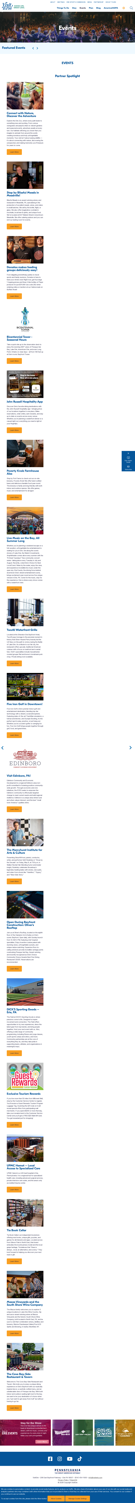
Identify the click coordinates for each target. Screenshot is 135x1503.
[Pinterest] (87, 1458)
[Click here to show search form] (131, 8)
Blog (98, 8)
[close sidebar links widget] (128, 453)
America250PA (111, 8)
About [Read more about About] (52, 2)
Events (83, 8)
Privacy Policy (63, 1480)
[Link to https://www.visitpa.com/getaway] (67, 1473)
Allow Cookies (56, 1499)
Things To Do (63, 8)
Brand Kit (73, 1480)
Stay (74, 8)
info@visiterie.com (95, 1478)
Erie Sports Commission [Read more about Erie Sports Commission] (76, 2)
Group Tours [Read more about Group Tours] (111, 2)
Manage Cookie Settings (77, 1499)
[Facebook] (50, 1458)
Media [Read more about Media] (89, 2)
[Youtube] (70, 1458)
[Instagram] (59, 1458)
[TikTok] (80, 1458)
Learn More (14, 152)
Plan (91, 8)
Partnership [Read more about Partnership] (98, 2)
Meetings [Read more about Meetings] (61, 2)
